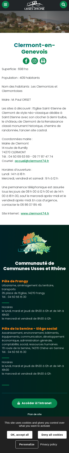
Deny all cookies (52, 434)
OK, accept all (20, 434)
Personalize (26, 444)
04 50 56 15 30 (17, 297)
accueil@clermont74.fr (32, 161)
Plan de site (35, 414)
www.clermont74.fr (35, 213)
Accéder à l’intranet (37, 403)
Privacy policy (48, 444)
